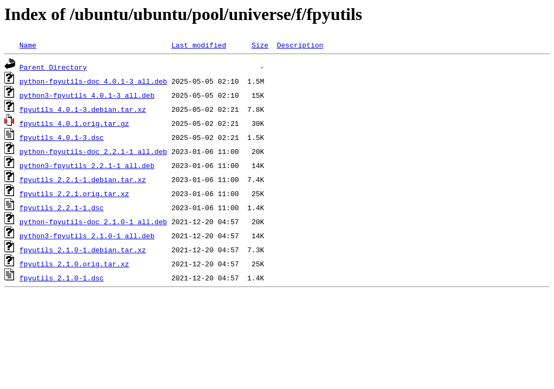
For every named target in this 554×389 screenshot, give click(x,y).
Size (260, 45)
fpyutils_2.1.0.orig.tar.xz (74, 264)
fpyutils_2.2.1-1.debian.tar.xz (82, 179)
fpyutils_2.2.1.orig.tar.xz (74, 193)
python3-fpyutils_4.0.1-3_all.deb (87, 95)
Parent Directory (53, 67)
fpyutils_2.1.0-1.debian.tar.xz (82, 249)
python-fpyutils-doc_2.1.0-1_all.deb (93, 221)
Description (300, 45)
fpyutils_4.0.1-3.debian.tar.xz (82, 109)
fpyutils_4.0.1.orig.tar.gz (74, 123)
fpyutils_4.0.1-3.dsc (61, 137)
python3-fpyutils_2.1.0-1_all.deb (87, 235)
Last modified (199, 45)
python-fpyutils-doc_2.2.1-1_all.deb (93, 151)
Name (27, 45)
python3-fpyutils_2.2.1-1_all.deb (87, 165)
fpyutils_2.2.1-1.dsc (61, 207)
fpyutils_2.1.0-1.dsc (61, 278)
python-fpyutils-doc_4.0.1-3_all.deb (93, 81)
